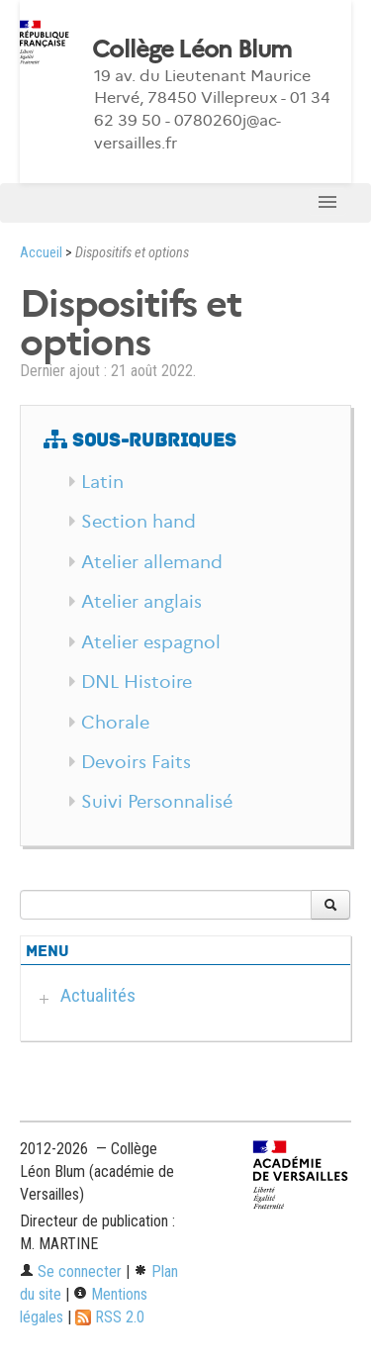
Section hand (138, 522)
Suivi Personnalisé (156, 802)
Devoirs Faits (136, 762)
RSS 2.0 (109, 1317)
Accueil (41, 252)
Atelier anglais (141, 602)
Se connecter (71, 1271)
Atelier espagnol (151, 642)
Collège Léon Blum (192, 49)
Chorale (115, 722)
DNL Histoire (136, 682)
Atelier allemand (152, 562)
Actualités (98, 995)
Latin (102, 482)
